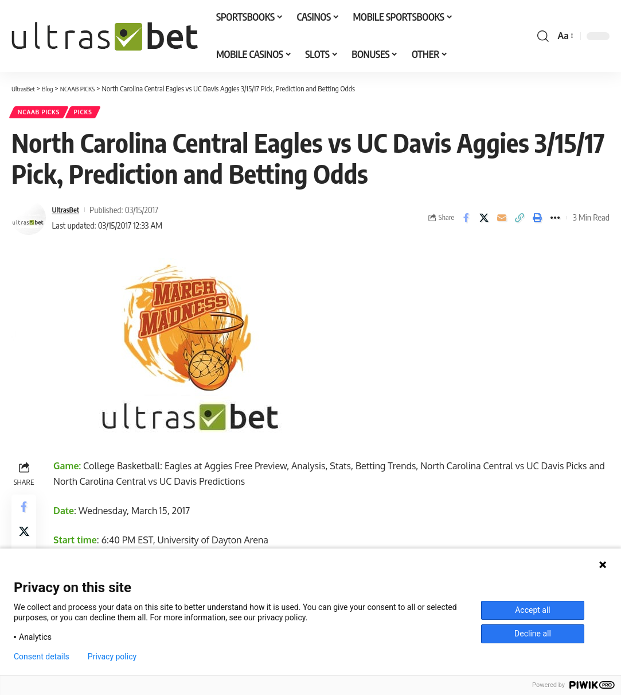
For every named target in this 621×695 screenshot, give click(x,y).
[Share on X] (484, 221)
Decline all (532, 633)
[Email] (502, 221)
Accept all (532, 610)
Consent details (41, 656)
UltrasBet (68, 213)
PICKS (94, 114)
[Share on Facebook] (466, 221)
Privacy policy (112, 656)
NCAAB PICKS (42, 114)
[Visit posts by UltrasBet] (28, 221)
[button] (543, 36)
